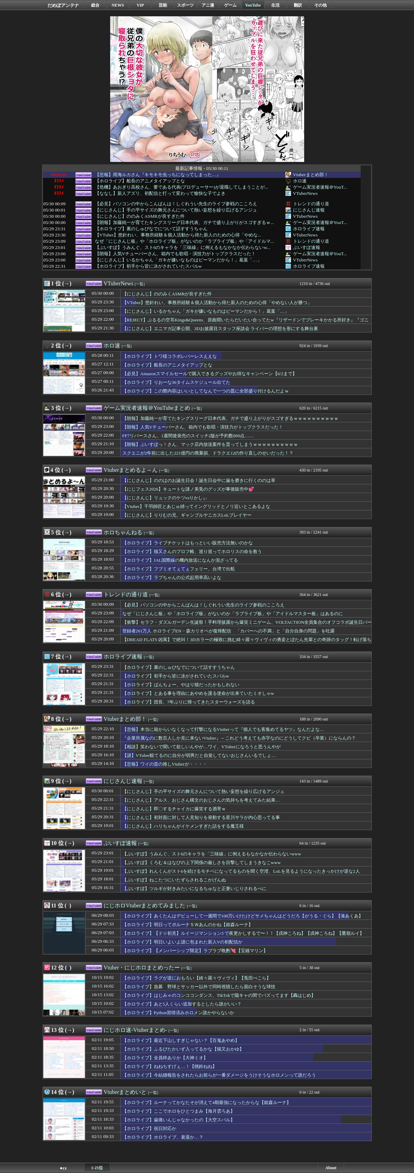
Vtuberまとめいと (125, 1092)
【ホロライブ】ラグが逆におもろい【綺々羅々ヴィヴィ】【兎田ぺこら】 (196, 978)
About (330, 1167)
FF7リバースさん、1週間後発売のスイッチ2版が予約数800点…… (188, 435)
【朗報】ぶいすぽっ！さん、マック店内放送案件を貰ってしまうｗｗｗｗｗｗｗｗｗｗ (210, 444)
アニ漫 (208, 5)
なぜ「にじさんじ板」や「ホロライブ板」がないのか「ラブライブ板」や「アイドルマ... (184, 241)
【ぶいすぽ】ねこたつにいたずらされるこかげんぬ (174, 879)
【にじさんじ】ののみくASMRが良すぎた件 (140, 216)
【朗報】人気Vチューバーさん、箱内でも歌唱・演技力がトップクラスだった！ (175, 254)
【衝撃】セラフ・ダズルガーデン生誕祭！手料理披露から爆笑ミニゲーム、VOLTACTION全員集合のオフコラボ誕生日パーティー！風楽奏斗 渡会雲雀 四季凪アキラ (247, 625)
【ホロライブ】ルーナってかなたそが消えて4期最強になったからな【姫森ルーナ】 (206, 1102)
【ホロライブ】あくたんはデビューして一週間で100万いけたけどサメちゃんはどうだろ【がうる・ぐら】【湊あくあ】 (242, 915)
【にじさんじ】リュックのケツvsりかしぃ (165, 497)
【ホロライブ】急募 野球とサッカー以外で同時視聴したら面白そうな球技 (198, 986)
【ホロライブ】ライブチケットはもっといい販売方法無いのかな (187, 542)
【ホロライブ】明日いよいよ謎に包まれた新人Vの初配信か (182, 942)
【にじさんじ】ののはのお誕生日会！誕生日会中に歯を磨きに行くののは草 (198, 480)
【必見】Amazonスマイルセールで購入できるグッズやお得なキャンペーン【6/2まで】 (209, 373)
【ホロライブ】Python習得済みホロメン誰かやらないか (178, 1012)
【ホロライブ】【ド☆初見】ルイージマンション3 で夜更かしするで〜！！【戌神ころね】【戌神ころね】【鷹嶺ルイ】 (243, 933)
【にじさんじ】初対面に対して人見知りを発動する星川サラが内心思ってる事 (201, 817)
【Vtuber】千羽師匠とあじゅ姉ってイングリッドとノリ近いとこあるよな (196, 506)
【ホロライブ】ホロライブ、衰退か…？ (162, 1137)
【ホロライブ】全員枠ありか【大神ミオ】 (165, 1057)
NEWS (118, 5)
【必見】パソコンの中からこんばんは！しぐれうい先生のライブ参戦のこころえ (176, 204)
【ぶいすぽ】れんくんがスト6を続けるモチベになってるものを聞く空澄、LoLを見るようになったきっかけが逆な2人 (241, 871)
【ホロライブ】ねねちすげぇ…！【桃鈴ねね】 (169, 1066)
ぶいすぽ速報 (306, 247)
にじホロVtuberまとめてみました (144, 905)
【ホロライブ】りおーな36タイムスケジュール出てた (176, 382)
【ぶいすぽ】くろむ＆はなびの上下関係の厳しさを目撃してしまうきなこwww (201, 862)
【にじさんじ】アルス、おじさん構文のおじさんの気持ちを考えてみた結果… (201, 800)
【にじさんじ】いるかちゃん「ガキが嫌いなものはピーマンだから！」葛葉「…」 (178, 260)
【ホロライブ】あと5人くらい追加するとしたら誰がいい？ (182, 1004)
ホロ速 (300, 180)
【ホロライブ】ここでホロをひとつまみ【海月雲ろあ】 (178, 1111)
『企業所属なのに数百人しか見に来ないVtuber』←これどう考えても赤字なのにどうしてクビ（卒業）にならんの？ (239, 738)
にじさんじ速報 (309, 210)
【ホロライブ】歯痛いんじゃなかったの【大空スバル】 (178, 1119)
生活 (275, 5)
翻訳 (298, 5)
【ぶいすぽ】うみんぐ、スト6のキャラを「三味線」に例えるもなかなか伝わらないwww (211, 853)
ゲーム (230, 5)
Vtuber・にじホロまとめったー (142, 968)
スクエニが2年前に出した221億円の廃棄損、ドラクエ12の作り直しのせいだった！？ (208, 453)
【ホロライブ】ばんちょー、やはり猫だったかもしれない (180, 684)
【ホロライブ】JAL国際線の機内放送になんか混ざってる (180, 560)
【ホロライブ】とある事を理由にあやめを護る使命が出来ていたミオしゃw (198, 693)
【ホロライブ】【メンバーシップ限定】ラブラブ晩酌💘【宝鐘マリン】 (195, 950)
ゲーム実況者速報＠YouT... (320, 187)
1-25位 (97, 1167)
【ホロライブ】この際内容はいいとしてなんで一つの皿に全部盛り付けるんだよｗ (205, 391)
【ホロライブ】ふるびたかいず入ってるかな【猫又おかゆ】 (183, 1049)
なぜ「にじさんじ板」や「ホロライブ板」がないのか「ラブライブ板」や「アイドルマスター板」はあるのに (232, 613)
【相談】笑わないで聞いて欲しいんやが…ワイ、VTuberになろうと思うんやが (201, 746)
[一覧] (140, 284)
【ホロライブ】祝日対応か (149, 1128)
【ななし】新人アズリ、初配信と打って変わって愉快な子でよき (160, 193)
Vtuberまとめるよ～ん (131, 470)
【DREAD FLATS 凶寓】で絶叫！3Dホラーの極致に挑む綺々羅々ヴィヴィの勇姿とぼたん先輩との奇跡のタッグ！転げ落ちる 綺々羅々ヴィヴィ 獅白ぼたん (246, 643)
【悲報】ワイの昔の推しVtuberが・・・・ (164, 764)
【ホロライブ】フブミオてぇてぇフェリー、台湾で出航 (178, 568)
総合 (95, 5)
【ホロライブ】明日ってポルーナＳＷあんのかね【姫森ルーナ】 (187, 924)
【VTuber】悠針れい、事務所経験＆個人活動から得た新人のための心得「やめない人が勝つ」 (217, 302)
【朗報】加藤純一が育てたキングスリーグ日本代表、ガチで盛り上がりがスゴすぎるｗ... (184, 222)
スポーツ (185, 5)
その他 (320, 5)
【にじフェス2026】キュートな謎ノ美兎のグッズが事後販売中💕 (188, 489)
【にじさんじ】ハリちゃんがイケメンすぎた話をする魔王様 (183, 826)
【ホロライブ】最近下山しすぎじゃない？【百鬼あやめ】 (180, 1040)
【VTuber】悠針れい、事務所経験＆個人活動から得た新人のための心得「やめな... (178, 235)
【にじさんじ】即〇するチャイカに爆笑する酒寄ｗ (174, 808)
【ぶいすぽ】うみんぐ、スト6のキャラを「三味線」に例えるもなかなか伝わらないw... (182, 247)
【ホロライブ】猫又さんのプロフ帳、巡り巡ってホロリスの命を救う (192, 551)
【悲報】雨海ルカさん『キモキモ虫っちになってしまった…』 (158, 174)
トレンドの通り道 (311, 203)
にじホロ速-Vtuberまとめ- (135, 1030)
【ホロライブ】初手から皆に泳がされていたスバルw (148, 266)
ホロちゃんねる (123, 532)
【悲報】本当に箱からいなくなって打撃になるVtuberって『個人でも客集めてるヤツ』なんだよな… (223, 729)
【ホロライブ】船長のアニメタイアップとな (140, 181)
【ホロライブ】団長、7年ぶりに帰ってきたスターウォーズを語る (188, 702)
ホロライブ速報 (309, 228)
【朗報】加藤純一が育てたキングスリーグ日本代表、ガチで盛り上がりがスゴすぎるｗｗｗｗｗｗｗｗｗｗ (230, 418)
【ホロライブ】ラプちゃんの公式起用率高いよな (171, 577)
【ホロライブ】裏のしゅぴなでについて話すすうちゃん (151, 229)
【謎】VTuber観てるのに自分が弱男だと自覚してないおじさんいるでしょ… (199, 755)
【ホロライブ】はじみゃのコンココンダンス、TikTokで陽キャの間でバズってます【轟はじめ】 (219, 995)
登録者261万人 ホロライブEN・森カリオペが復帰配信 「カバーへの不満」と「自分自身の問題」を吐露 (228, 630)
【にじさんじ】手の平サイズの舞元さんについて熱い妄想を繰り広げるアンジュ (176, 210)
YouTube (253, 5)
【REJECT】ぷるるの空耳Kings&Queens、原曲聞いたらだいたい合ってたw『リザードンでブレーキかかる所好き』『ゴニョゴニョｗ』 (245, 323)
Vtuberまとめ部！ (310, 174)
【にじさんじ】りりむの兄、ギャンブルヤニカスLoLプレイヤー (187, 515)
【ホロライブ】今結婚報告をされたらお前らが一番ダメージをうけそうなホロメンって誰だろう (219, 1075)
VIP (140, 5)
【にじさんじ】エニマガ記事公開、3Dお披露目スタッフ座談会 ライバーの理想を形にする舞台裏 (220, 328)
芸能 (163, 5)
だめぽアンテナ (63, 5)
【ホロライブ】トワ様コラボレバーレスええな (169, 356)
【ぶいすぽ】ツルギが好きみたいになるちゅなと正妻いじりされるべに (194, 888)
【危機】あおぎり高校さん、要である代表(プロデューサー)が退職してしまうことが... (181, 187)
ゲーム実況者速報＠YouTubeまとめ (147, 408)
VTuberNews (305, 193)
